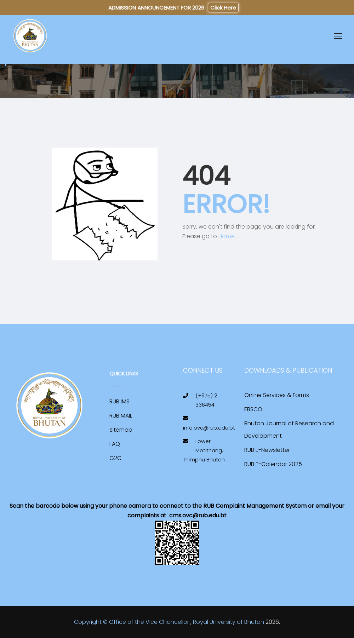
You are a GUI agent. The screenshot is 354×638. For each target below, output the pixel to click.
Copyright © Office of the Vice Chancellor (131, 622)
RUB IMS (119, 401)
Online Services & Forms (276, 395)
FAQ (114, 444)
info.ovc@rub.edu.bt (209, 427)
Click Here (223, 7)
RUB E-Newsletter (267, 450)
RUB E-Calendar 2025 (273, 464)
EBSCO (253, 409)
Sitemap (120, 430)
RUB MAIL (120, 416)
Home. (227, 236)
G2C (115, 458)
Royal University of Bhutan (228, 622)
